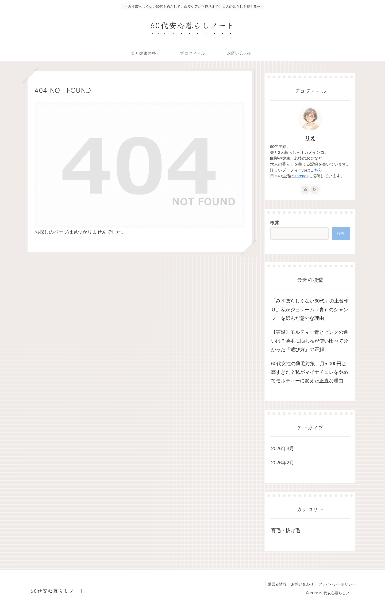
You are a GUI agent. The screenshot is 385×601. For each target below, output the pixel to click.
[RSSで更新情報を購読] (314, 189)
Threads (301, 176)
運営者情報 (274, 584)
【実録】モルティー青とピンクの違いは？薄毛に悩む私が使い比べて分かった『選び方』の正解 (309, 340)
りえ (310, 138)
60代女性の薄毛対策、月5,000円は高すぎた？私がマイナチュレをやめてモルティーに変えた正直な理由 (309, 372)
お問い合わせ (301, 584)
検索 (275, 222)
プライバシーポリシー (336, 584)
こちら (316, 170)
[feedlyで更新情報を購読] (305, 189)
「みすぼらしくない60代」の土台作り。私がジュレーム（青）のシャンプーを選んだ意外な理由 (310, 309)
